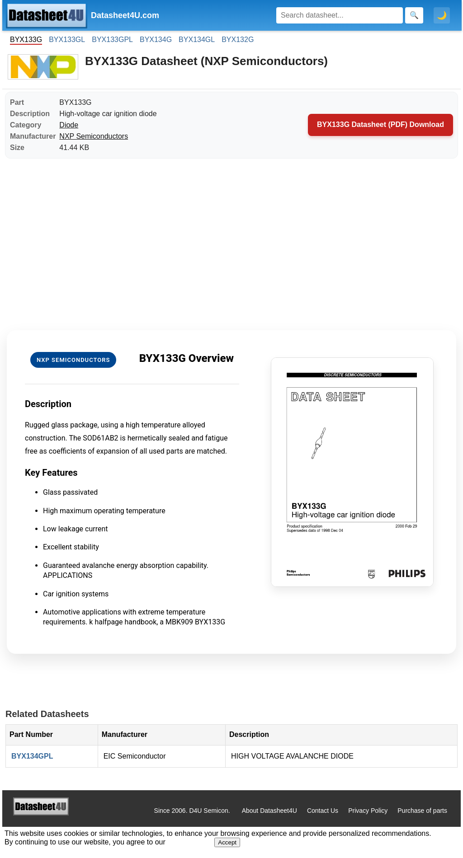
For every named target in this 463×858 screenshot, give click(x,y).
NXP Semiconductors (93, 136)
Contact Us (322, 810)
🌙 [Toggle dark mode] (442, 15)
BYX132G (238, 39)
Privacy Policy (367, 810)
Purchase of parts (422, 810)
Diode (68, 125)
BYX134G (156, 39)
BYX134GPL (32, 756)
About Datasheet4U (269, 810)
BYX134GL (197, 39)
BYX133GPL (112, 39)
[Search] (339, 15)
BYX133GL (67, 39)
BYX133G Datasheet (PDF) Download (380, 124)
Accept (227, 842)
